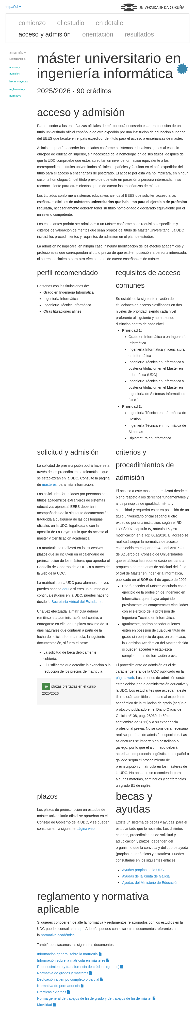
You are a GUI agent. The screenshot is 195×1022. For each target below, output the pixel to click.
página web (125, 678)
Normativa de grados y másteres (64, 973)
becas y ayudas (18, 81)
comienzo (32, 22)
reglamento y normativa (17, 92)
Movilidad (46, 1005)
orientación (97, 34)
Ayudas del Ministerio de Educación (150, 883)
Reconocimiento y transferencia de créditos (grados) (80, 967)
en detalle (109, 22)
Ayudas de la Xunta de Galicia (146, 876)
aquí (66, 589)
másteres (49, 484)
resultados (139, 34)
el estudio (70, 22)
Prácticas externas (53, 992)
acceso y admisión (45, 34)
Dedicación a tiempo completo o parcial (70, 979)
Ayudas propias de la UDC (143, 870)
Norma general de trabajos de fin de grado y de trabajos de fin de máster (96, 998)
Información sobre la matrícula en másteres (73, 960)
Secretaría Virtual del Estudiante (77, 602)
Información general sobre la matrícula (69, 954)
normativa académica (58, 935)
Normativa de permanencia (60, 986)
